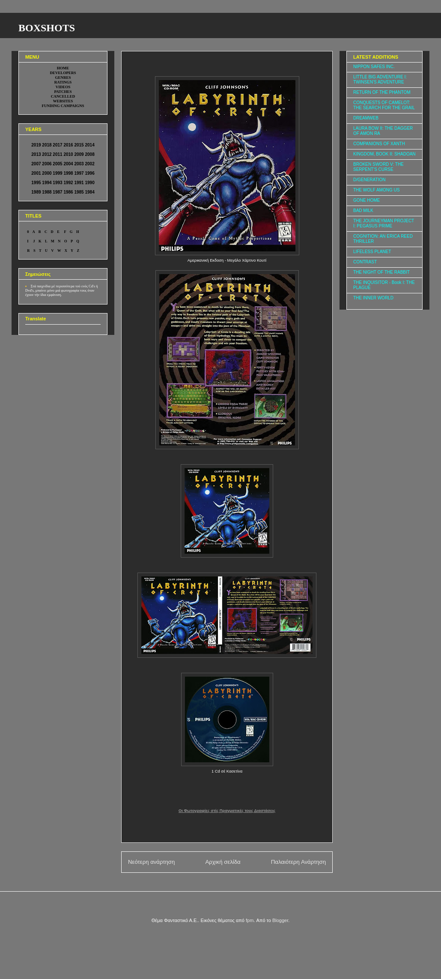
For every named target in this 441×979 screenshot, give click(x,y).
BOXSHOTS (46, 27)
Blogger (280, 920)
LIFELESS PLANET (372, 251)
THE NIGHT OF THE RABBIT (381, 272)
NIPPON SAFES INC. (374, 66)
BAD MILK (363, 210)
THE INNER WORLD (373, 297)
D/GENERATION (369, 179)
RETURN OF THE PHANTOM (382, 92)
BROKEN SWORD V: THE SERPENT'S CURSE (378, 167)
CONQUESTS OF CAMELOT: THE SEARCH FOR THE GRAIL (384, 105)
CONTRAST (365, 262)
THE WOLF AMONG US (376, 190)
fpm (249, 920)
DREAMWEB (365, 118)
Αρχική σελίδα (222, 862)
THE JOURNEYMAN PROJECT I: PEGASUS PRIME (383, 223)
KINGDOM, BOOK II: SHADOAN (384, 154)
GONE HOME (366, 200)
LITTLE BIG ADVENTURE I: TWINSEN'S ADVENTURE (380, 79)
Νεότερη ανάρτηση (151, 862)
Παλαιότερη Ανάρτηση (298, 862)
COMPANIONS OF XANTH (379, 143)
